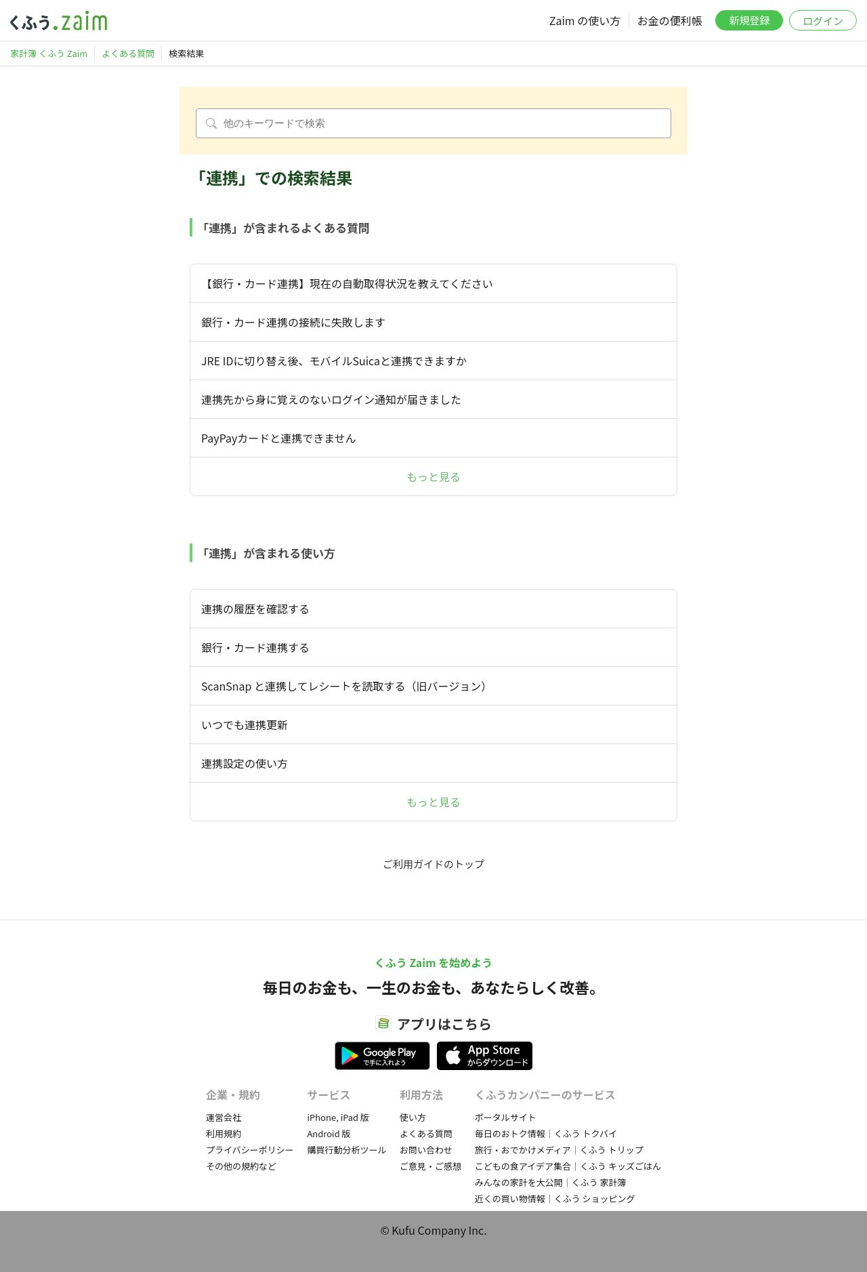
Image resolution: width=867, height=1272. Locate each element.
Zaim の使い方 (584, 20)
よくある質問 (426, 1133)
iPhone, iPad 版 (338, 1117)
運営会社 (223, 1117)
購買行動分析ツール (346, 1149)
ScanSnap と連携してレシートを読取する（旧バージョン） (346, 686)
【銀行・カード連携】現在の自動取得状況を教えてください (352, 283)
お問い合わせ (426, 1149)
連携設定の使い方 (244, 763)
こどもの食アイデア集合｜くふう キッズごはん (568, 1166)
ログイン (823, 21)
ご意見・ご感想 (430, 1166)
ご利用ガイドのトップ (433, 864)
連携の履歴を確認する (255, 608)
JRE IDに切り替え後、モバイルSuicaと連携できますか (334, 360)
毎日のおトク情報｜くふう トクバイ (546, 1133)
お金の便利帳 (669, 20)
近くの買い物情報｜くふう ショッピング (555, 1198)
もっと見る (433, 476)
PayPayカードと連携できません (278, 438)
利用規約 (223, 1133)
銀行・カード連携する (255, 647)
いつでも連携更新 (244, 724)
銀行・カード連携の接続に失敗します (293, 322)
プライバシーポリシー (250, 1149)
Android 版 (328, 1133)
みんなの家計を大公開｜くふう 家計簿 (551, 1182)
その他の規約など (241, 1166)
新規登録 (749, 20)
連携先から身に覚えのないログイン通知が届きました (331, 399)
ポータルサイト (505, 1117)
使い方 (413, 1117)
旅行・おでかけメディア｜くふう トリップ (559, 1149)
